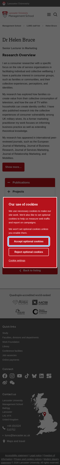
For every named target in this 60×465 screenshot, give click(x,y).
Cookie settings (17, 260)
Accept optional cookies (28, 241)
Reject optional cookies (28, 252)
